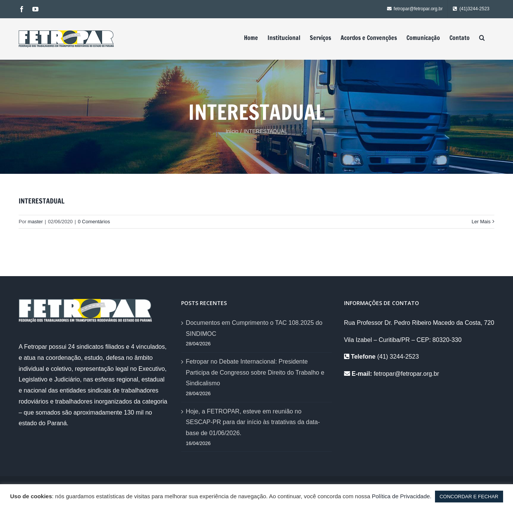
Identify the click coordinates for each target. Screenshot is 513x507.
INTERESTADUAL (41, 201)
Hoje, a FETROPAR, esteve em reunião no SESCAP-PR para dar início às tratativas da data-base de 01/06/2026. (253, 422)
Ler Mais (481, 221)
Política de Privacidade (401, 496)
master (35, 221)
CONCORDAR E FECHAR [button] (469, 496)
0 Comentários (94, 221)
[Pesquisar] (482, 38)
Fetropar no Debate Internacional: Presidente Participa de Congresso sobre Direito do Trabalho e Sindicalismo (255, 372)
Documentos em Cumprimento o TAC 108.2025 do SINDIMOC (254, 328)
